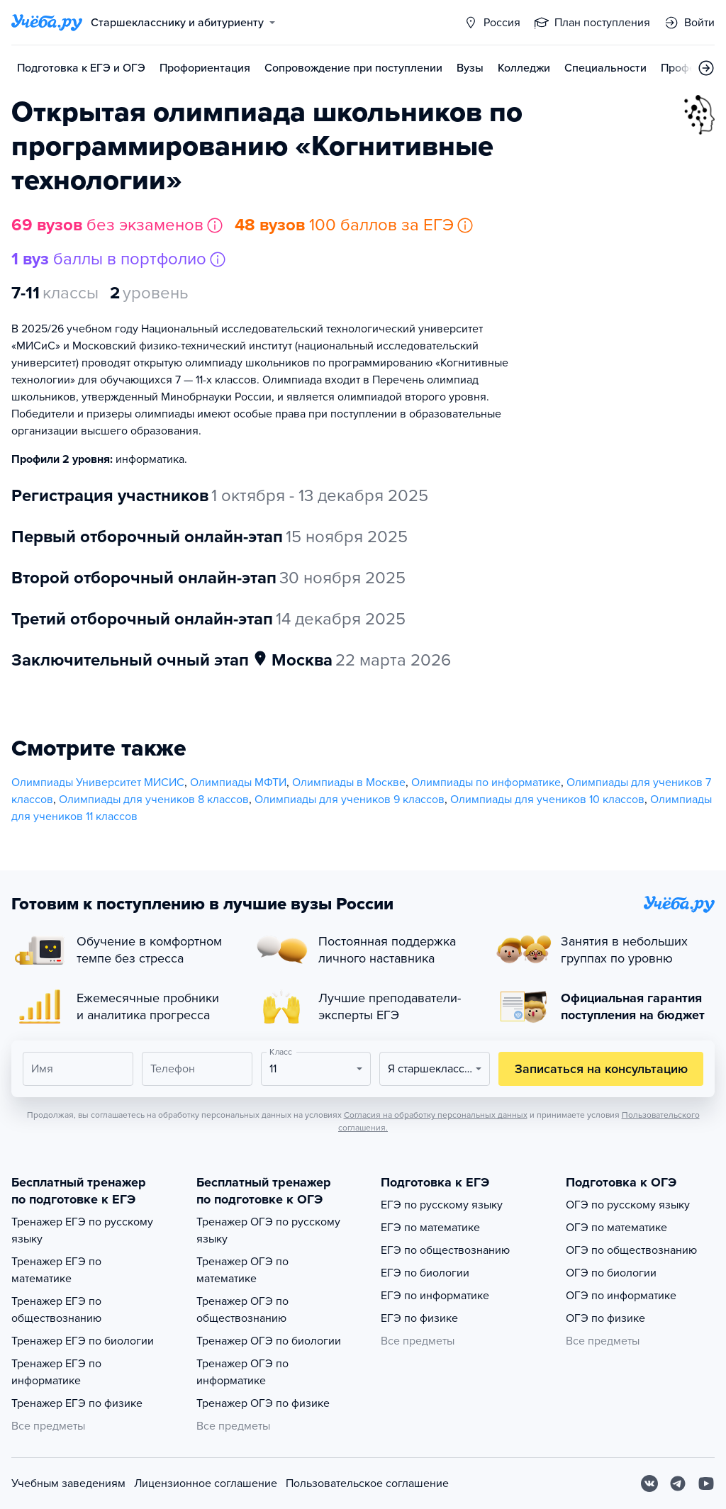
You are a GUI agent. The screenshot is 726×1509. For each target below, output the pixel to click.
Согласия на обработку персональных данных (435, 1115)
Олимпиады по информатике (486, 782)
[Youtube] (706, 1483)
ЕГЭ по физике (419, 1318)
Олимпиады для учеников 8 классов (154, 799)
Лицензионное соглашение (205, 1483)
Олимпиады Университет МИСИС (97, 782)
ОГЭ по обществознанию (631, 1250)
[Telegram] (677, 1483)
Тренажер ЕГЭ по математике (56, 1270)
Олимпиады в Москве (349, 782)
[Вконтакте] (649, 1483)
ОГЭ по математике (616, 1228)
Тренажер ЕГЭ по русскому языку (82, 1230)
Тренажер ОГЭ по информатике (242, 1372)
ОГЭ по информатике (621, 1296)
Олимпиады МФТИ (238, 782)
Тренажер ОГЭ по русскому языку (268, 1230)
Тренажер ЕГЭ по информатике (56, 1372)
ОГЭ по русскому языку (628, 1205)
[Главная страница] (46, 22)
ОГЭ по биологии (611, 1273)
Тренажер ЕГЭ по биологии (82, 1341)
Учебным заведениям (68, 1483)
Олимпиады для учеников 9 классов (350, 799)
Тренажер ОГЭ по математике (242, 1270)
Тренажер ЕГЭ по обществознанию (56, 1309)
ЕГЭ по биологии (425, 1273)
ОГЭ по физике (605, 1318)
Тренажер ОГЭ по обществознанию (242, 1309)
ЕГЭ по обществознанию (445, 1250)
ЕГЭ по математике (430, 1228)
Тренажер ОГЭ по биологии (268, 1341)
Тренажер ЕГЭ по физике (77, 1403)
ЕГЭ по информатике (435, 1296)
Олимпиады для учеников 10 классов (547, 799)
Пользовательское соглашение (367, 1483)
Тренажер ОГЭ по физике (263, 1403)
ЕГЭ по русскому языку (442, 1205)
